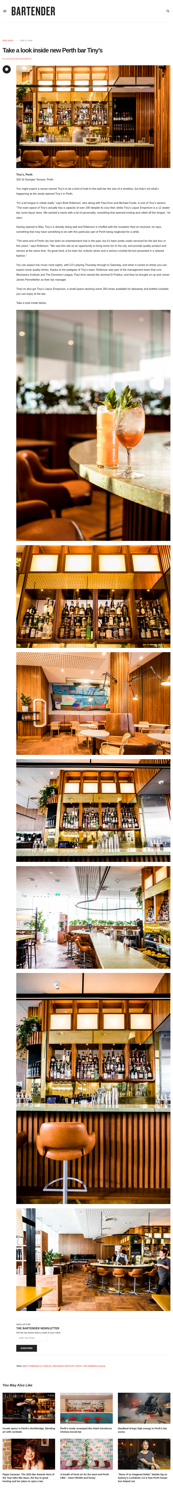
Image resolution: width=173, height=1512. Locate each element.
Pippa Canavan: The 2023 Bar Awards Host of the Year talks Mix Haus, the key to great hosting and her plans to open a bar (28, 1478)
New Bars (8, 41)
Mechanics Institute (64, 1366)
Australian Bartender (18, 59)
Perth (79, 1366)
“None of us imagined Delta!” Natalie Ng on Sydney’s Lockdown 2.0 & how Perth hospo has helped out (142, 1478)
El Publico (46, 1366)
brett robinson (30, 1366)
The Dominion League (94, 1366)
